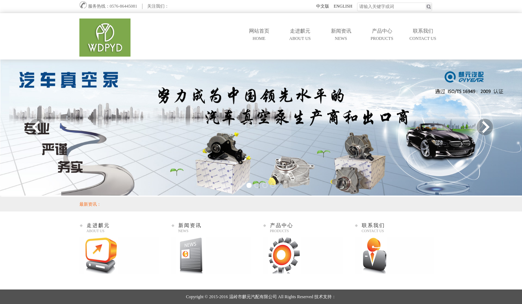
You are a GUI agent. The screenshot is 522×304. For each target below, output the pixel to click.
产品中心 (382, 35)
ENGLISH (343, 6)
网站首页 (259, 35)
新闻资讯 (341, 35)
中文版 (322, 6)
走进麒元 (300, 35)
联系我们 (423, 35)
